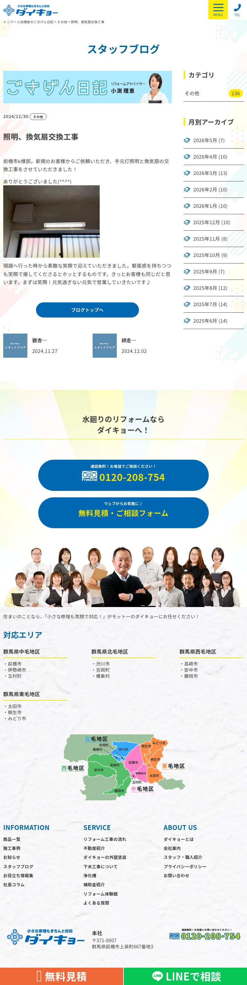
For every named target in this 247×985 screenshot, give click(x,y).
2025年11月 (206, 238)
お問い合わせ (176, 881)
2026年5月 (205, 140)
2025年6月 (205, 321)
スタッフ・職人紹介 (183, 863)
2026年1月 (205, 206)
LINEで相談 (185, 976)
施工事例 (12, 854)
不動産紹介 (94, 854)
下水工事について (100, 872)
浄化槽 (89, 881)
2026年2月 (205, 189)
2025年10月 (206, 255)
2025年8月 (205, 288)
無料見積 (61, 976)
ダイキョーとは (179, 845)
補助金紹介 (94, 890)
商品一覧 (12, 845)
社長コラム (14, 890)
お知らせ (11, 863)
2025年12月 (206, 222)
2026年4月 (205, 156)
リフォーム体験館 (100, 899)
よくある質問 (96, 909)
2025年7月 (205, 304)
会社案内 (172, 854)
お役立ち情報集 (18, 881)
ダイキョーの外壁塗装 (104, 863)
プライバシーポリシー (185, 872)
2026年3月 (205, 173)
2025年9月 (205, 271)
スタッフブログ (18, 872)
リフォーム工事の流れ (104, 845)
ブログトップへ (87, 310)
